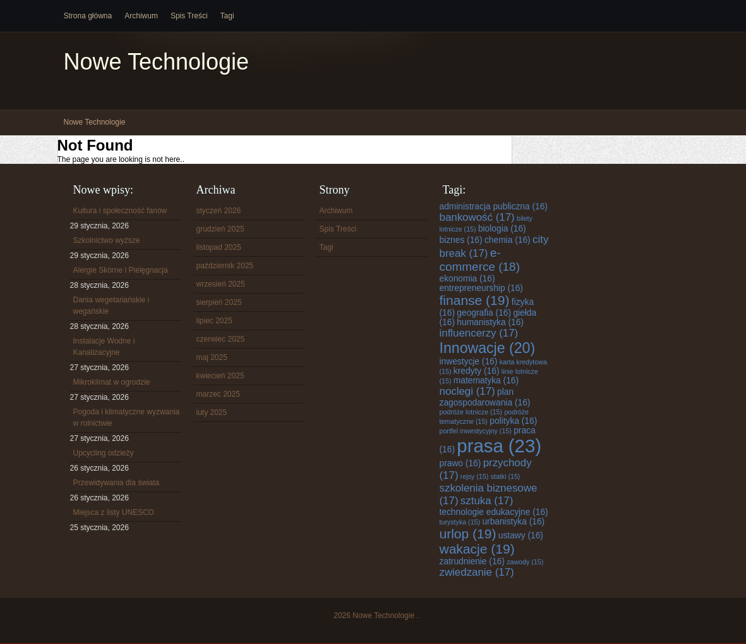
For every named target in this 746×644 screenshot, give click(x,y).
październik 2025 (225, 265)
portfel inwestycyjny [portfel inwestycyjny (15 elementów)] (476, 431)
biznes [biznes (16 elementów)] (461, 240)
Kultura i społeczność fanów (120, 210)
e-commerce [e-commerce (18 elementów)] (480, 259)
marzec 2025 (218, 394)
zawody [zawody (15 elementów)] (525, 562)
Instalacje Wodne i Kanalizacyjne (104, 347)
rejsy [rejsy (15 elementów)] (474, 476)
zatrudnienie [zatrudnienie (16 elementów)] (472, 561)
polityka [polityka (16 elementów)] (513, 421)
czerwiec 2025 (220, 339)
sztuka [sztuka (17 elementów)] (486, 501)
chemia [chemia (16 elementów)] (507, 240)
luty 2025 (211, 412)
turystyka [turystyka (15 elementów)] (460, 522)
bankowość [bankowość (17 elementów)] (477, 217)
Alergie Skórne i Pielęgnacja (120, 270)
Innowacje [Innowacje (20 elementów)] (488, 348)
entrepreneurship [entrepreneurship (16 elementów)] (481, 288)
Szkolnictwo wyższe (106, 240)
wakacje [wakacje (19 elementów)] (477, 549)
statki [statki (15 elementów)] (505, 476)
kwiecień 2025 (220, 375)
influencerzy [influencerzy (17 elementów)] (479, 333)
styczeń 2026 (218, 210)
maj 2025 (211, 357)
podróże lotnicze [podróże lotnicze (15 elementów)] (471, 412)
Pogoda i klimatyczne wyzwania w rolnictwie (126, 417)
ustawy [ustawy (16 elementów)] (520, 535)
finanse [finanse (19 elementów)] (475, 300)
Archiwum (141, 15)
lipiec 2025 (214, 320)
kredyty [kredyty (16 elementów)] (477, 371)
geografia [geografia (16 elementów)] (484, 313)
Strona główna (88, 15)
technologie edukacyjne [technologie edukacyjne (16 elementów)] (494, 512)
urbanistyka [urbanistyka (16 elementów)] (513, 521)
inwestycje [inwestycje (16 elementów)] (469, 361)
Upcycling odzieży (103, 453)
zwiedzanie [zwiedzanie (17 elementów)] (477, 572)
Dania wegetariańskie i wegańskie (111, 305)
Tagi (227, 15)
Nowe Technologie (157, 62)
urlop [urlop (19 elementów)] (468, 533)
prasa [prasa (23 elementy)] (499, 445)
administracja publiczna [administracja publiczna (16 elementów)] (494, 206)
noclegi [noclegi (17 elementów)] (467, 391)
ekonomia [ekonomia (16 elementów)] (467, 278)
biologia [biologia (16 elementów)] (502, 228)
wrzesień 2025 (220, 284)
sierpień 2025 (219, 302)
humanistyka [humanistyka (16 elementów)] (490, 322)
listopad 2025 (218, 247)
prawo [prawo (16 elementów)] (460, 463)
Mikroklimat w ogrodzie (111, 382)
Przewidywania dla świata (116, 482)
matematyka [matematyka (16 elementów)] (486, 380)
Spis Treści (189, 15)
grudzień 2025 (220, 229)
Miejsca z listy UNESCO (114, 512)
